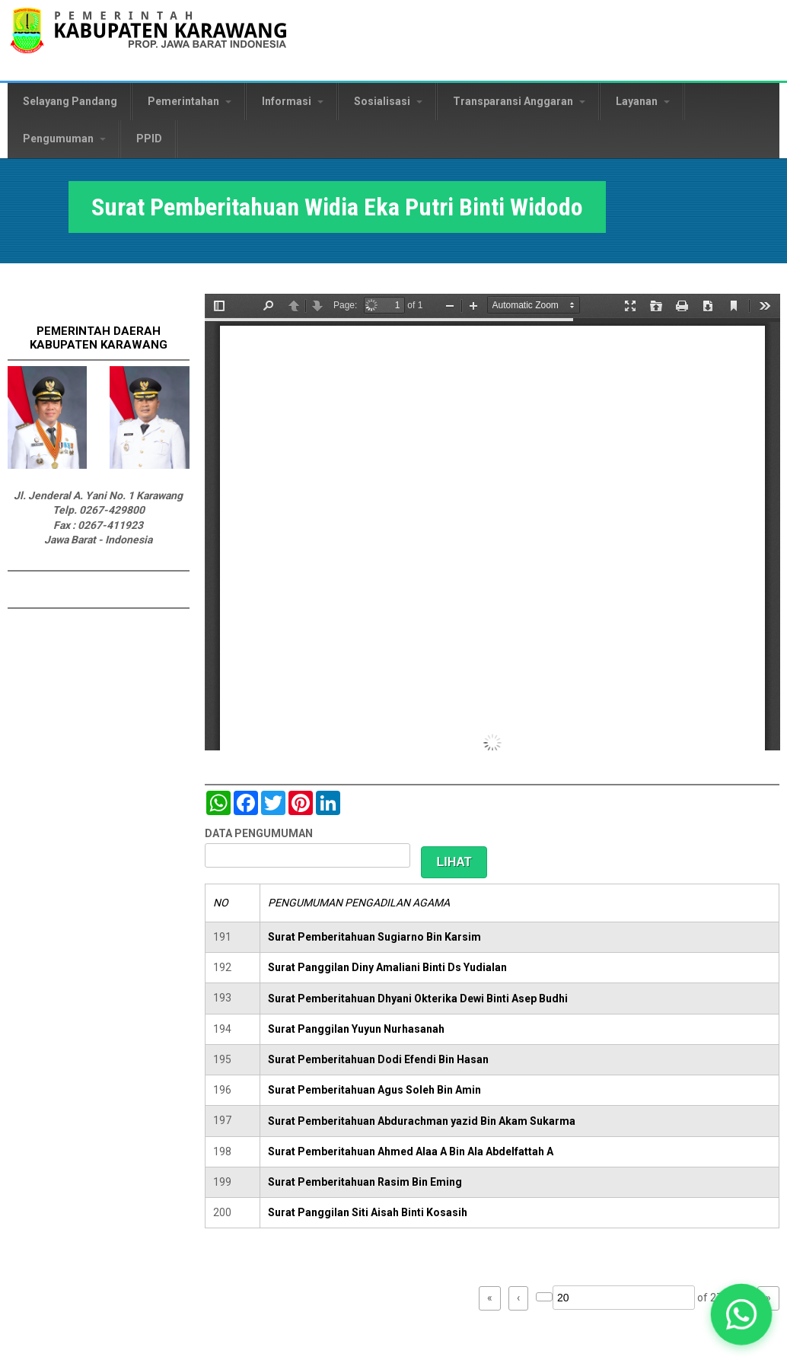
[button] (741, 1314)
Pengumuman (64, 138)
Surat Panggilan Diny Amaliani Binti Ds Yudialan (387, 967)
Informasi (292, 101)
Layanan (643, 101)
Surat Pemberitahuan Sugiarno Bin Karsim (374, 937)
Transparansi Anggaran (519, 101)
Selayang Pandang (70, 101)
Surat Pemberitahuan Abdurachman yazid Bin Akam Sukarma (421, 1121)
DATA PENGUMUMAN (259, 833)
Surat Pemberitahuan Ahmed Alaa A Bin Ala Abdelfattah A (410, 1151)
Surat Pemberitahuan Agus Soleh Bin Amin (374, 1090)
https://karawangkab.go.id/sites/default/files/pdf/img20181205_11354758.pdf (492, 522)
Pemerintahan (189, 101)
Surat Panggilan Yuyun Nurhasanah (356, 1029)
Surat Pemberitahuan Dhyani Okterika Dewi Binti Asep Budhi (418, 998)
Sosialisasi (388, 101)
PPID (149, 138)
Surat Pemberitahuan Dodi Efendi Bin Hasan (378, 1059)
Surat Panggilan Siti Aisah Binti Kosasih (367, 1212)
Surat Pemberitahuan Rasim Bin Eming (365, 1182)
